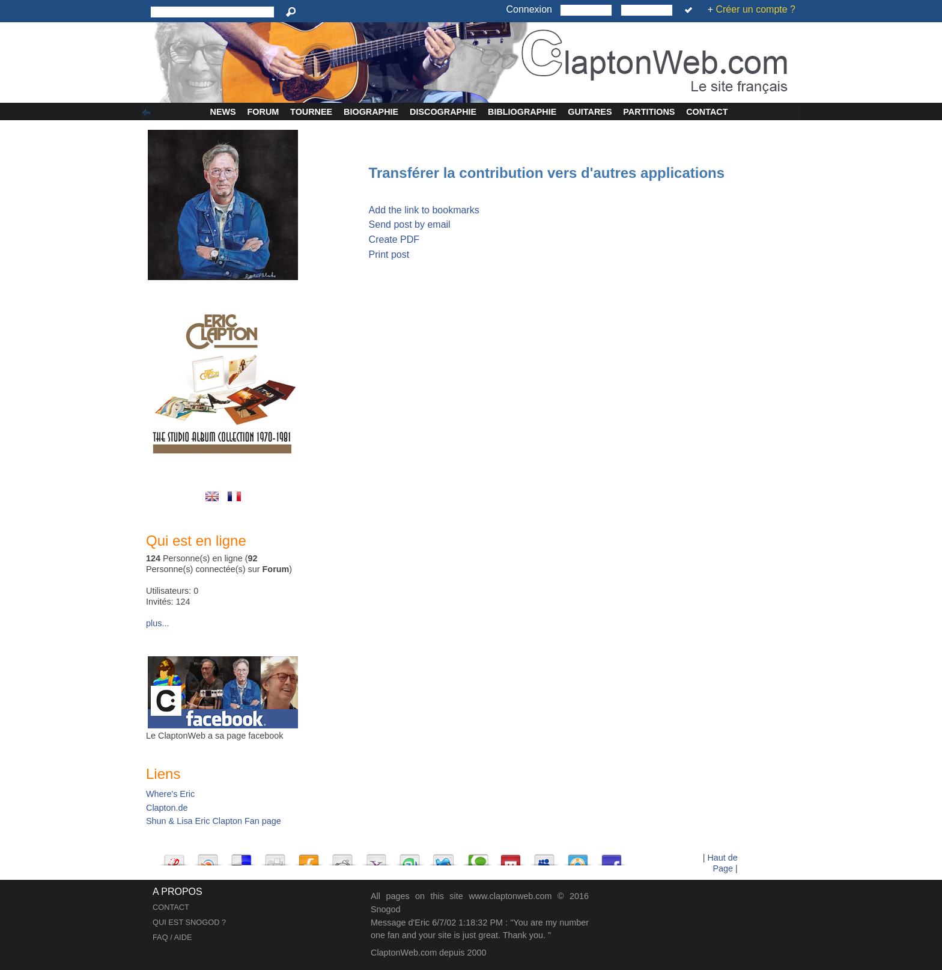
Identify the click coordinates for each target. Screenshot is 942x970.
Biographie (371, 112)
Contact (707, 112)
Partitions (649, 112)
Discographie (443, 112)
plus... (157, 623)
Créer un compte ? (755, 9)
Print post (389, 254)
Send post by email (410, 224)
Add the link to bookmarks (424, 210)
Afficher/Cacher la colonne (148, 113)
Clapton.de (167, 808)
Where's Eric (170, 794)
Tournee (311, 112)
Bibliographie (522, 112)
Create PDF (394, 239)
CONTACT (171, 907)
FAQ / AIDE (172, 937)
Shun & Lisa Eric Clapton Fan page (213, 821)
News (223, 112)
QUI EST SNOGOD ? (189, 922)
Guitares (590, 112)
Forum (263, 112)
